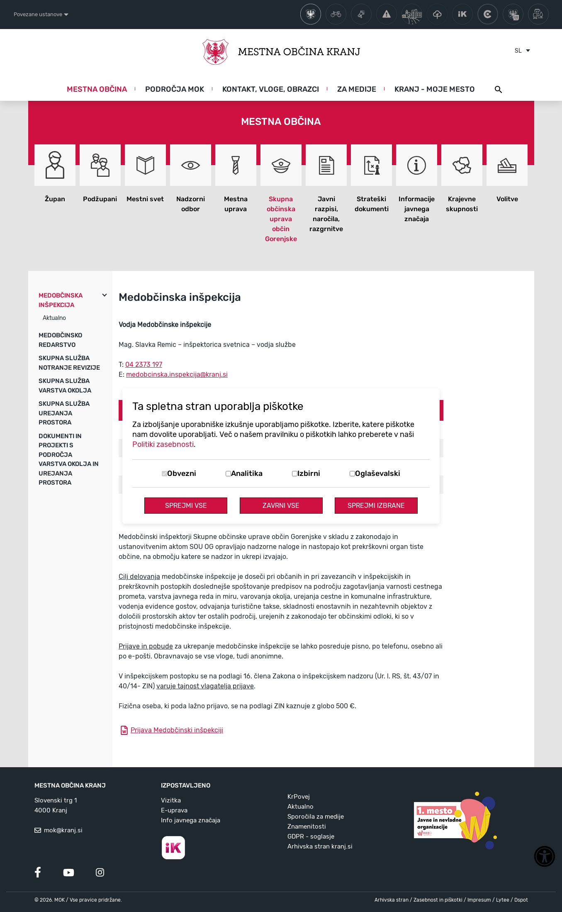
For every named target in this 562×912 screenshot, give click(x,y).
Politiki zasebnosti (163, 444)
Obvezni (181, 473)
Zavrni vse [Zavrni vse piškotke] (281, 506)
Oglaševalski (377, 473)
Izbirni (308, 473)
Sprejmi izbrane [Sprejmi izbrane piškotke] (376, 506)
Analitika (247, 473)
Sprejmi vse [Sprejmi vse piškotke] (186, 506)
